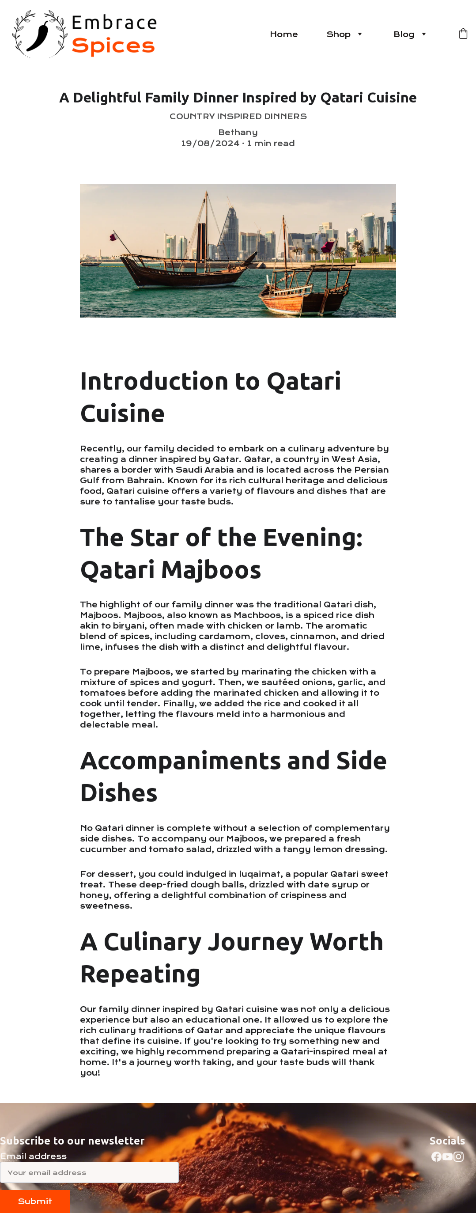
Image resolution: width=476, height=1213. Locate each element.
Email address (33, 1156)
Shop (338, 34)
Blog (404, 34)
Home (284, 34)
